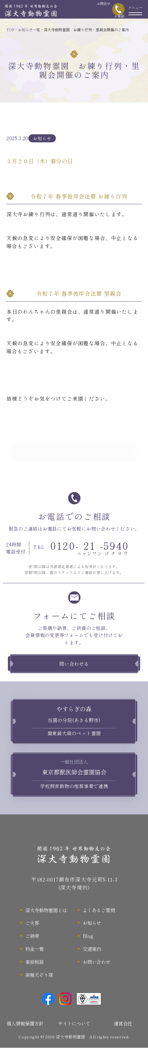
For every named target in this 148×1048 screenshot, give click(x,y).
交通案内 (92, 948)
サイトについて (74, 1023)
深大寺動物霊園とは (46, 910)
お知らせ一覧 (29, 29)
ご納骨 (32, 935)
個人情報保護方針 (24, 1023)
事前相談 (34, 961)
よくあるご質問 (99, 910)
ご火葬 (32, 922)
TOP (10, 29)
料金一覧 (34, 948)
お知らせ (92, 922)
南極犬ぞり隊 (39, 974)
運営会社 (123, 1023)
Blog (88, 935)
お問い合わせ (96, 961)
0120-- (81, 548)
